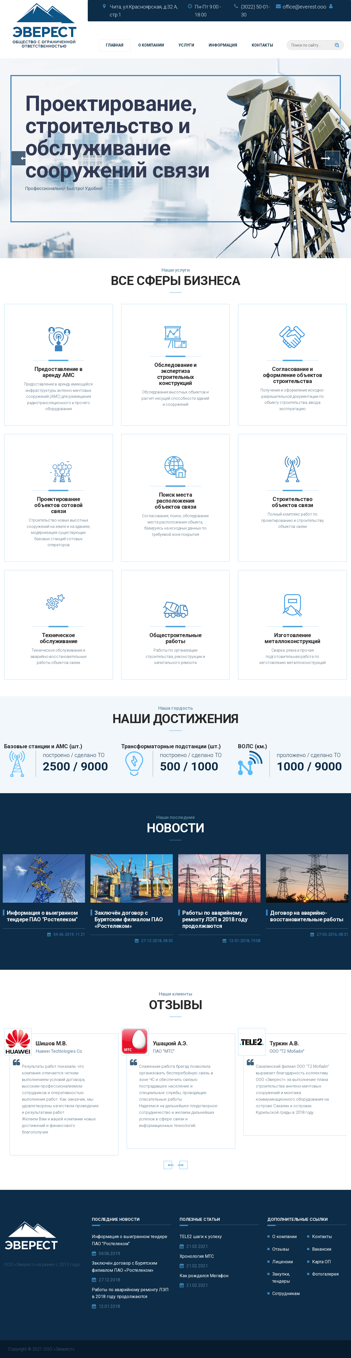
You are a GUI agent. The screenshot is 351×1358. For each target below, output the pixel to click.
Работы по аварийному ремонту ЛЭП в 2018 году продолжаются (214, 919)
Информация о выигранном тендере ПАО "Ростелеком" (42, 916)
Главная (114, 45)
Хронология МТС (197, 1256)
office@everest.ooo (304, 7)
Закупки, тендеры (281, 1277)
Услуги (186, 45)
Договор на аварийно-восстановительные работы (306, 916)
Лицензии (282, 1261)
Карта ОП (321, 1261)
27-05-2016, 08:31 (332, 934)
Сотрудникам (286, 1293)
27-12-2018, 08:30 (157, 941)
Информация (223, 45)
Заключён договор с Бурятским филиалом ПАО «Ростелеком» (129, 919)
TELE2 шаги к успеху (201, 1236)
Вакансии (321, 1249)
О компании (151, 45)
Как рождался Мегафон (204, 1275)
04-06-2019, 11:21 (69, 934)
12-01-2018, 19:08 (245, 941)
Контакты (262, 45)
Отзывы (280, 1249)
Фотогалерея (325, 1274)
